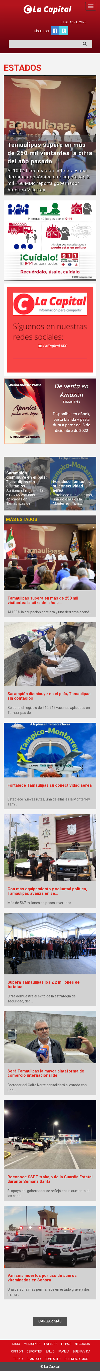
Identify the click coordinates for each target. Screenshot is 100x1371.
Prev (10, 484)
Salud (50, 1351)
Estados (50, 1344)
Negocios (82, 1344)
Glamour (34, 1359)
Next (90, 484)
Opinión (17, 1351)
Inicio (16, 1344)
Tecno (18, 1359)
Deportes (34, 1351)
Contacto (53, 1359)
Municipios (32, 1344)
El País (66, 1344)
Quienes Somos (76, 1359)
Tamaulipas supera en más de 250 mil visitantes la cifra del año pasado (50, 153)
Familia (63, 1351)
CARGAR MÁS (50, 1321)
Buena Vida (81, 1351)
